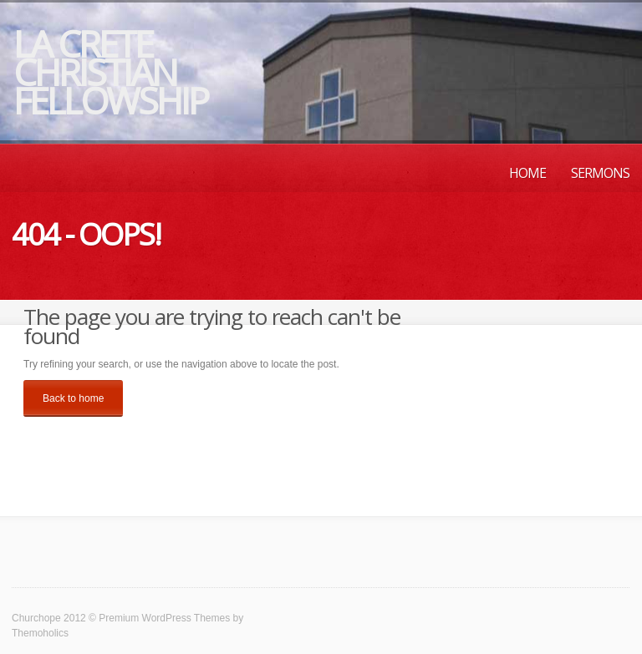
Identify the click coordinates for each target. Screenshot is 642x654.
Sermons (600, 173)
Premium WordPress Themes (164, 618)
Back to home (73, 398)
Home (527, 173)
